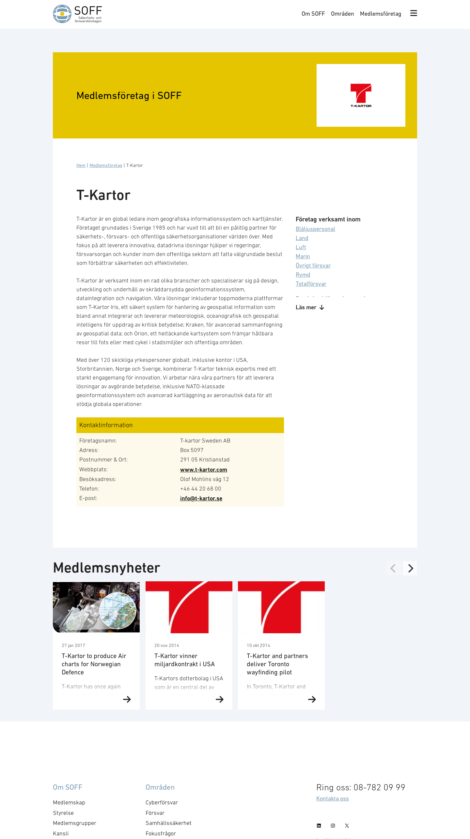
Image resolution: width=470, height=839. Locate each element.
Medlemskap (69, 802)
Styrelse (63, 813)
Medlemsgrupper (74, 823)
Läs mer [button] (310, 307)
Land (302, 237)
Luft (301, 247)
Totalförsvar (311, 283)
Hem (81, 165)
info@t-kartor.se (201, 498)
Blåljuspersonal (315, 228)
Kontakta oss (332, 798)
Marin (303, 256)
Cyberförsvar (162, 802)
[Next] (410, 568)
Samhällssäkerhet (169, 823)
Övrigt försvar (313, 265)
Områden (342, 13)
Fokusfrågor (161, 833)
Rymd (303, 274)
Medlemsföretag (380, 13)
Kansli (61, 833)
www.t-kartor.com (203, 469)
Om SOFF (313, 13)
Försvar (155, 813)
